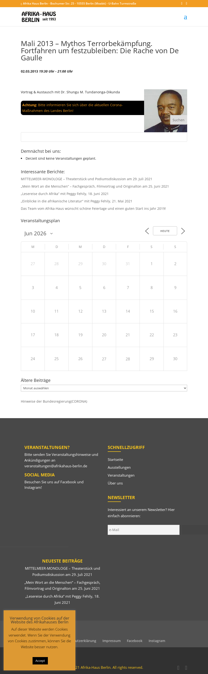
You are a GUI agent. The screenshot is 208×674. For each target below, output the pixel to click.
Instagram (32, 487)
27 (104, 359)
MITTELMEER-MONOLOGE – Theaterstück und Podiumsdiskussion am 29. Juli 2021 (86, 179)
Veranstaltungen (121, 475)
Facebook (68, 481)
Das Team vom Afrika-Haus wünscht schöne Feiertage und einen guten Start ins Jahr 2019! (93, 208)
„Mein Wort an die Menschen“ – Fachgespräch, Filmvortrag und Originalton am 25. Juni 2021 (95, 186)
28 (128, 359)
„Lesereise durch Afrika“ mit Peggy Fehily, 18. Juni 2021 (65, 193)
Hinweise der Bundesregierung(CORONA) (54, 401)
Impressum (111, 640)
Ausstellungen (119, 467)
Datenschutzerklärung (78, 640)
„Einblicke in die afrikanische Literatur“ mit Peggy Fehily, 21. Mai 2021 (76, 201)
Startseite (115, 459)
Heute (165, 231)
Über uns (115, 483)
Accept (40, 660)
